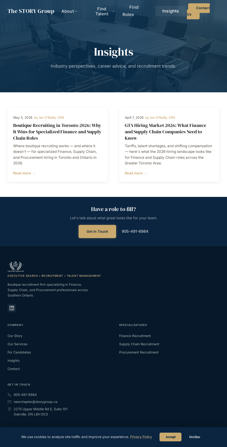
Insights (178, 11)
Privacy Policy (141, 437)
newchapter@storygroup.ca (32, 402)
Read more (24, 173)
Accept (170, 437)
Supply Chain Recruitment (139, 344)
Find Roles (155, 11)
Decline (194, 437)
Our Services (17, 344)
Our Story (15, 336)
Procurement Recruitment (139, 352)
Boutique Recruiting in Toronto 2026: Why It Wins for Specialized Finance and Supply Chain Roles (57, 131)
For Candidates (19, 352)
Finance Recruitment (135, 336)
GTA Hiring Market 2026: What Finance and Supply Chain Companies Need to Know (165, 131)
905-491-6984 (135, 231)
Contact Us (205, 11)
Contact (14, 369)
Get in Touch (97, 231)
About (103, 11)
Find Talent (128, 11)
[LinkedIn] (12, 308)
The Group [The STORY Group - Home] (31, 11)
